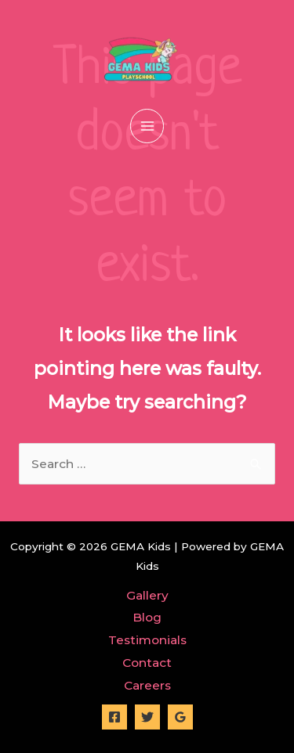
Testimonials (147, 639)
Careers (147, 685)
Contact (147, 662)
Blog (147, 617)
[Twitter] (147, 717)
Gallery (147, 595)
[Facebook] (114, 717)
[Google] (180, 717)
